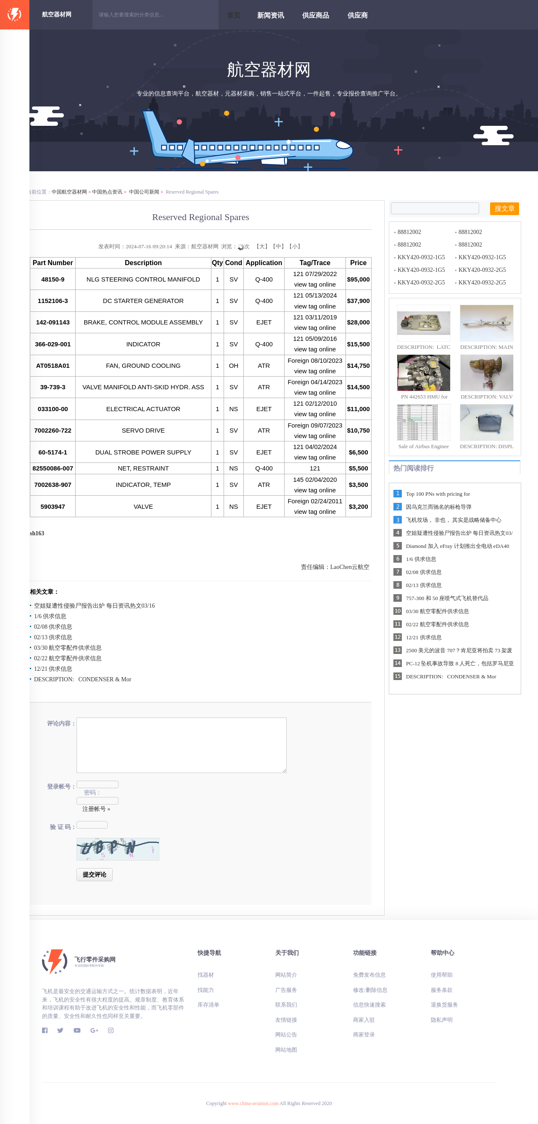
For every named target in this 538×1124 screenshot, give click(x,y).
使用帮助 (442, 975)
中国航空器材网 (69, 192)
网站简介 (307, 974)
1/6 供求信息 (50, 616)
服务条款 (442, 990)
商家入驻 (364, 1020)
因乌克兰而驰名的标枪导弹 (439, 507)
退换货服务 (444, 1005)
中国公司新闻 (144, 192)
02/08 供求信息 (53, 627)
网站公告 (286, 1034)
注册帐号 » (96, 809)
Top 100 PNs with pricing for (438, 494)
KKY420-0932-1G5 (421, 257)
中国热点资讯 (107, 192)
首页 (233, 15)
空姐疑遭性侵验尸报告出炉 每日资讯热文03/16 (94, 606)
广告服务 (286, 990)
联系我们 (286, 1005)
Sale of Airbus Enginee (423, 446)
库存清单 (208, 1005)
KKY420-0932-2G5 (482, 270)
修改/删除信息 (370, 990)
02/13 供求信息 (53, 637)
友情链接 (286, 1020)
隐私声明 (442, 1020)
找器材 (206, 975)
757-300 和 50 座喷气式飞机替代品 (447, 598)
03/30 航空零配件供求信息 (68, 648)
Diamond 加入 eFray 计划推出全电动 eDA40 (457, 546)
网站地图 (286, 1050)
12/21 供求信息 (53, 669)
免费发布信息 (369, 975)
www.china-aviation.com (253, 1103)
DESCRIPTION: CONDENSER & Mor (82, 679)
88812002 (409, 232)
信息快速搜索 (369, 1005)
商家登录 (364, 1034)
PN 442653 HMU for (424, 396)
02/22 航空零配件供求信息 (68, 658)
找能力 (206, 990)
